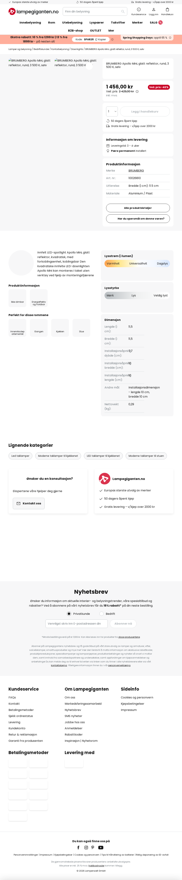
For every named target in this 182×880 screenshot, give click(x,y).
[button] (89, 66)
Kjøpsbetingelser (132, 704)
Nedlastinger (136, 284)
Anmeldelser (73, 728)
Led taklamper (20, 497)
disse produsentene (129, 637)
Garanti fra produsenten (26, 741)
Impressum (129, 710)
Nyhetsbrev (73, 710)
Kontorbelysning (60, 49)
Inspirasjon (72, 741)
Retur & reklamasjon (23, 735)
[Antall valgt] (112, 111)
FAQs (12, 697)
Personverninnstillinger (26, 854)
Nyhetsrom (90, 741)
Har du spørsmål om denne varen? (141, 253)
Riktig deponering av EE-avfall (152, 854)
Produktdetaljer (66, 284)
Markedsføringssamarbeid (83, 704)
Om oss (70, 697)
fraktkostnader (96, 865)
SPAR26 (91, 39)
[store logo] (33, 11)
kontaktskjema (59, 665)
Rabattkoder (74, 735)
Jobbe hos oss (75, 722)
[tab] (26, 284)
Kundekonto (17, 728)
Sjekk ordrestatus (21, 716)
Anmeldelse (103, 284)
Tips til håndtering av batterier (117, 854)
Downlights (77, 49)
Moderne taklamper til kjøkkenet (58, 497)
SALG (156, 22)
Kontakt (14, 704)
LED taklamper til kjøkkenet (103, 497)
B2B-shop (75, 31)
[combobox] (95, 11)
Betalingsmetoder (21, 710)
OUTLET (95, 31)
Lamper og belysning (20, 49)
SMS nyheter (73, 716)
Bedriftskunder (41, 49)
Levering (14, 722)
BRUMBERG (136, 171)
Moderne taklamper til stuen (146, 497)
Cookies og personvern (137, 697)
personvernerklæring (119, 665)
